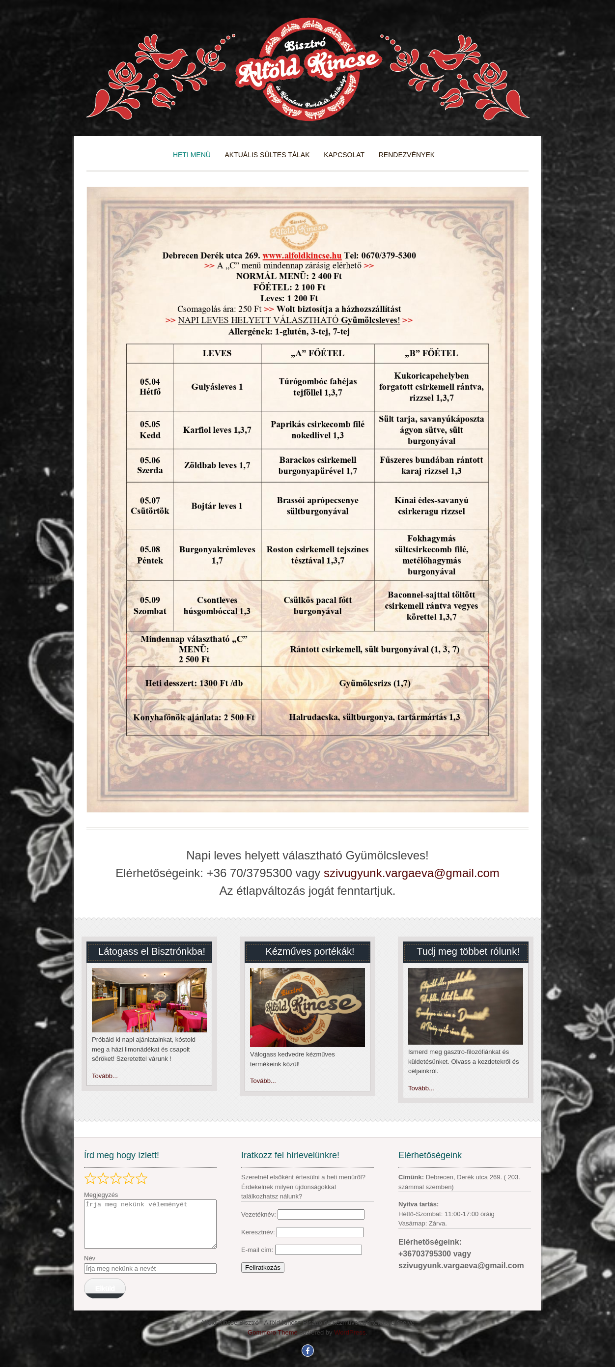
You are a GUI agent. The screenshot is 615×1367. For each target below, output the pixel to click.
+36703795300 (425, 1254)
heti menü (192, 155)
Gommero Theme (273, 1332)
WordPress (349, 1332)
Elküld (104, 1288)
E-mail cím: (258, 1249)
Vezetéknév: (258, 1214)
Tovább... (105, 1076)
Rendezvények (407, 155)
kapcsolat (344, 155)
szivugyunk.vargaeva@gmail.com (412, 873)
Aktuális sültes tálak (267, 155)
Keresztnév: (259, 1232)
